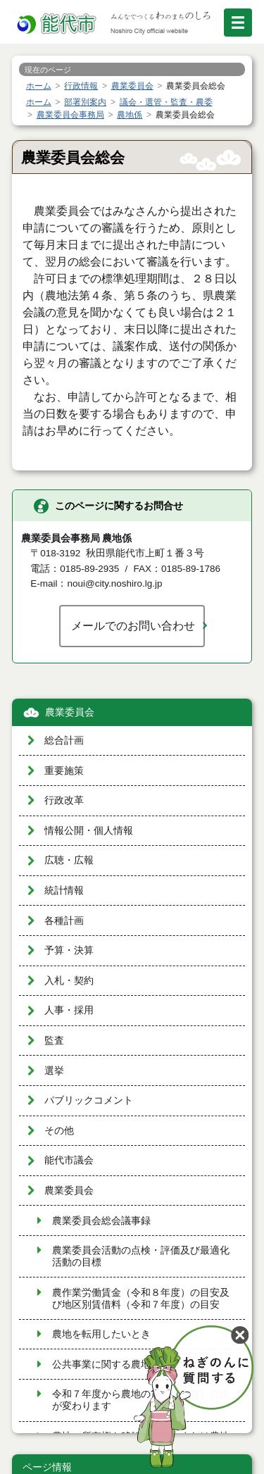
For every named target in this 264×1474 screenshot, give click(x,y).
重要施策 (64, 771)
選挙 (54, 1071)
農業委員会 (69, 712)
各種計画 (64, 921)
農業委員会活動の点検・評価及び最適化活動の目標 (141, 1256)
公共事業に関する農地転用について (131, 1364)
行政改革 (64, 800)
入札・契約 (69, 980)
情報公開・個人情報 (88, 830)
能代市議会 (69, 1160)
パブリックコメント (88, 1100)
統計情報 (64, 890)
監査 (54, 1040)
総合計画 (64, 740)
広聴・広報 (69, 860)
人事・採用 (69, 1010)
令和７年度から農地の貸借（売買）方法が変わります (141, 1400)
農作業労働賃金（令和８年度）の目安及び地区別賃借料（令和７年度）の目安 (141, 1298)
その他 (59, 1130)
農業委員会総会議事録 (101, 1221)
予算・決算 (69, 950)
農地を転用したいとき (101, 1334)
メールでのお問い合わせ (133, 625)
